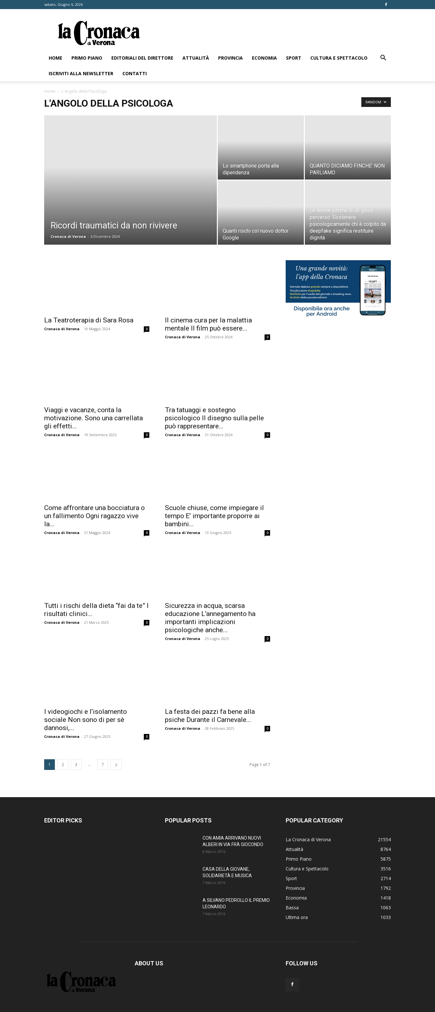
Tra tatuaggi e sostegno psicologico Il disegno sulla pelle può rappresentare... (214, 418)
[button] (383, 58)
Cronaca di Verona (68, 236)
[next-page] (116, 764)
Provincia (230, 58)
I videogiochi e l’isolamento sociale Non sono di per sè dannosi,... (85, 720)
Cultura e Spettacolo (338, 58)
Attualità (195, 58)
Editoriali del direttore (142, 58)
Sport (293, 58)
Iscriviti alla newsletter (81, 73)
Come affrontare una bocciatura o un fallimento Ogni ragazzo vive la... (94, 516)
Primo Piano (86, 58)
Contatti (134, 73)
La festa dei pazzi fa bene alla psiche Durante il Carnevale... (210, 716)
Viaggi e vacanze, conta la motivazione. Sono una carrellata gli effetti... (93, 418)
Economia (264, 58)
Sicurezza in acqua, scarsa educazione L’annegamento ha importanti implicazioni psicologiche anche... (210, 618)
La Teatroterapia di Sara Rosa (88, 320)
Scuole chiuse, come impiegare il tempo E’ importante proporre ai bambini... (214, 516)
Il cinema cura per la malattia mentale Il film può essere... (208, 324)
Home (55, 58)
